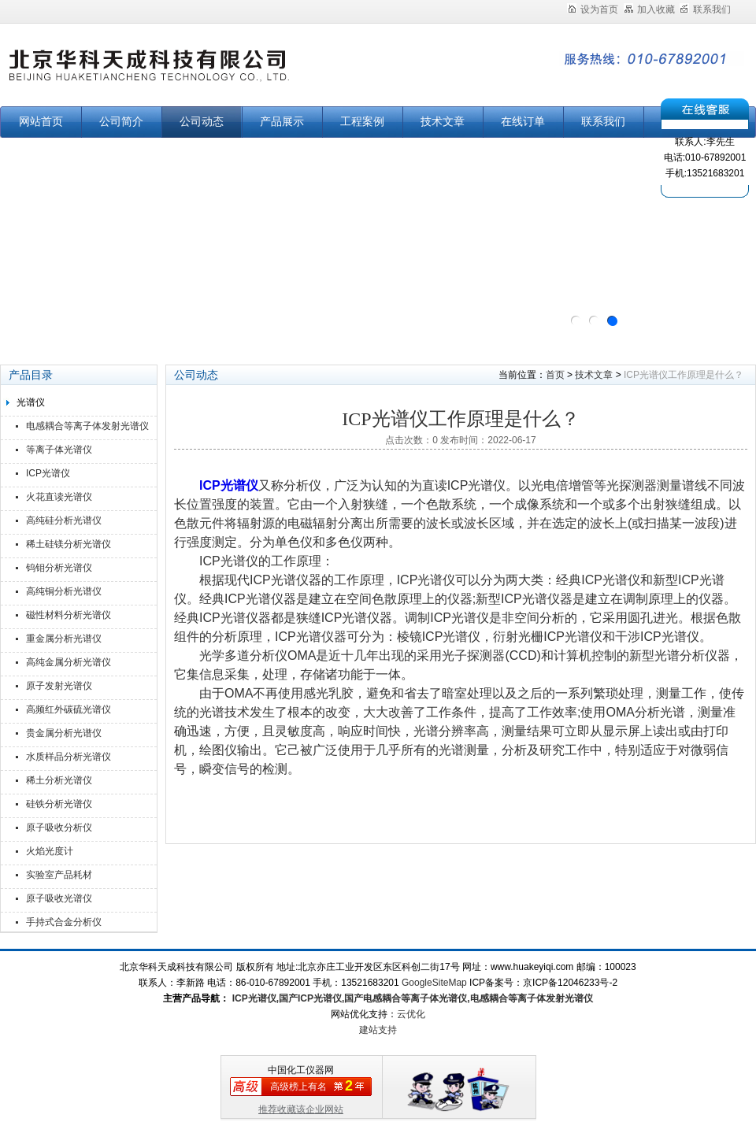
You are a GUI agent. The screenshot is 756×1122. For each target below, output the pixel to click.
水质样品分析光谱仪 (68, 756)
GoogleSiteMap (434, 982)
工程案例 (362, 122)
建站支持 (378, 1029)
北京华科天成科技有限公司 (197, 72)
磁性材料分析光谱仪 (68, 614)
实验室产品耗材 (59, 874)
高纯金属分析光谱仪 (68, 662)
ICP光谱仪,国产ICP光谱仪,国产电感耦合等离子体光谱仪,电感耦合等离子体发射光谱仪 (410, 998)
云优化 (411, 1014)
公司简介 (121, 122)
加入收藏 (649, 9)
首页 (555, 374)
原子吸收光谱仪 (59, 898)
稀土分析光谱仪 (59, 780)
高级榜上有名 (298, 1086)
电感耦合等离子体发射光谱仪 (87, 425)
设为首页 (592, 9)
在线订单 (523, 122)
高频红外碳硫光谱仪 (68, 709)
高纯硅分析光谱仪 (64, 520)
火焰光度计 (49, 851)
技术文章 (443, 122)
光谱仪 (31, 402)
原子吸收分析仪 (59, 827)
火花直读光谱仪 (59, 496)
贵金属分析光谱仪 (64, 733)
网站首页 (41, 122)
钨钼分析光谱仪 (59, 567)
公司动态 (202, 122)
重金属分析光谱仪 (64, 638)
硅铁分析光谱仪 (59, 803)
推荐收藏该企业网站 (300, 1109)
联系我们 (705, 9)
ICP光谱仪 (48, 473)
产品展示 (282, 122)
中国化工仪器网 (301, 1070)
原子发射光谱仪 (59, 685)
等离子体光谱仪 (59, 449)
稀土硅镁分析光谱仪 (68, 544)
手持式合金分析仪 (64, 922)
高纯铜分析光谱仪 (64, 591)
